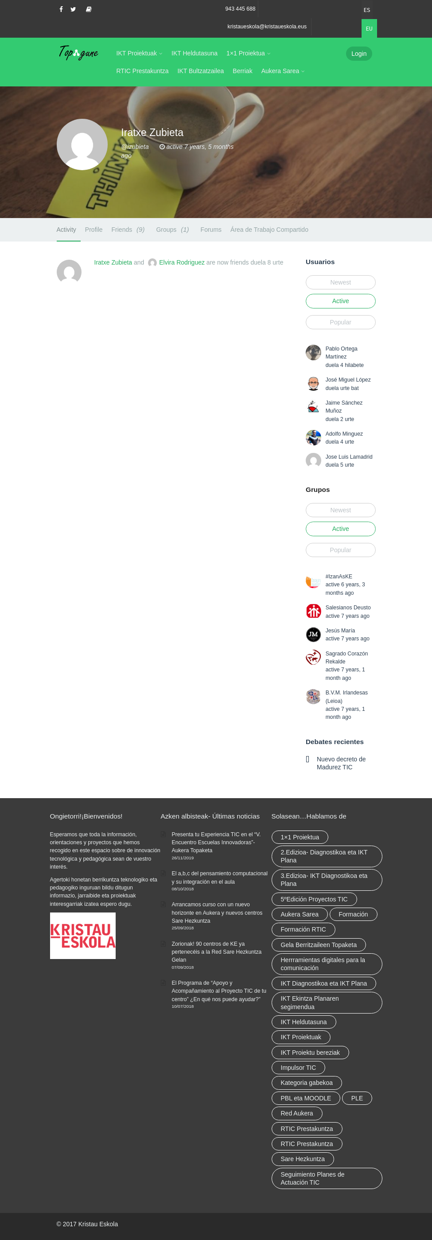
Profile (94, 229)
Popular (340, 322)
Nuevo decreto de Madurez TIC (341, 763)
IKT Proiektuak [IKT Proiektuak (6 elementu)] (301, 1037)
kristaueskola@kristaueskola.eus (267, 26)
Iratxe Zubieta (113, 262)
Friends (130, 229)
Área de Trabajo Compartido (269, 229)
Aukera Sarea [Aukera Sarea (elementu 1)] (300, 914)
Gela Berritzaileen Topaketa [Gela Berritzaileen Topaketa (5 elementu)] (319, 944)
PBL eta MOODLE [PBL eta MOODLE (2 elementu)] (306, 1098)
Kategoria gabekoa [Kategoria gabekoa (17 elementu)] (307, 1082)
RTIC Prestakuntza (143, 70)
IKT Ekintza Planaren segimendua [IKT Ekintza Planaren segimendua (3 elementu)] (310, 1002)
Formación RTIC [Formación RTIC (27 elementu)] (303, 929)
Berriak (242, 70)
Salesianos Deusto (348, 607)
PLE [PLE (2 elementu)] (357, 1098)
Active (340, 300)
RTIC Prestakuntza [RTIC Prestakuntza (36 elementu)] (307, 1128)
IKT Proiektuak (137, 53)
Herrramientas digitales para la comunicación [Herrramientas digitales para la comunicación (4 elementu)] (323, 963)
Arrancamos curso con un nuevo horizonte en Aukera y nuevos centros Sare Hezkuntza (217, 912)
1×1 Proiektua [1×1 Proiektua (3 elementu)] (300, 837)
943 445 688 (241, 9)
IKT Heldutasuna (194, 53)
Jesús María (340, 631)
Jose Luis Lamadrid (349, 457)
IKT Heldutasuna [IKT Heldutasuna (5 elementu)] (304, 1022)
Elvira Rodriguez (182, 262)
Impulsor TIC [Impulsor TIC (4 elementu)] (298, 1067)
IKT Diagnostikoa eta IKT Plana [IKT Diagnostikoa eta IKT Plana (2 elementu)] (324, 983)
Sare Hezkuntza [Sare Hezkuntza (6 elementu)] (303, 1158)
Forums (211, 229)
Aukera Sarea (280, 70)
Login (358, 53)
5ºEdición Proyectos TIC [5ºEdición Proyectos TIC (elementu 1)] (314, 899)
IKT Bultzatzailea (201, 70)
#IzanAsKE (339, 576)
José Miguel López (348, 380)
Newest (340, 282)
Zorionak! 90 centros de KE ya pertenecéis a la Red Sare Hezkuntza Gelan (217, 952)
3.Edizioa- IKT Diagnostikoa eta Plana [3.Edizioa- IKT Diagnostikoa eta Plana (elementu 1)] (324, 879)
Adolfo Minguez (344, 434)
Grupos (318, 489)
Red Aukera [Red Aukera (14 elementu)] (297, 1113)
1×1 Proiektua (245, 53)
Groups (173, 229)
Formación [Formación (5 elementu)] (353, 914)
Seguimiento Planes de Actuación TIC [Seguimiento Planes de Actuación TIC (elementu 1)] (313, 1178)
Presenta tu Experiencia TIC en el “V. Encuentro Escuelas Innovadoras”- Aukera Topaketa (216, 842)
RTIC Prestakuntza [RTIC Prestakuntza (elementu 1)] (307, 1143)
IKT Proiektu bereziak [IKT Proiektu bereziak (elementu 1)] (310, 1052)
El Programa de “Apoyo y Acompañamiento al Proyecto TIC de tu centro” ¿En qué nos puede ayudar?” (219, 991)
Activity (66, 229)
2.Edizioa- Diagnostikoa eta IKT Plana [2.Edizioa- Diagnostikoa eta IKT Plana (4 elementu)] (324, 856)
